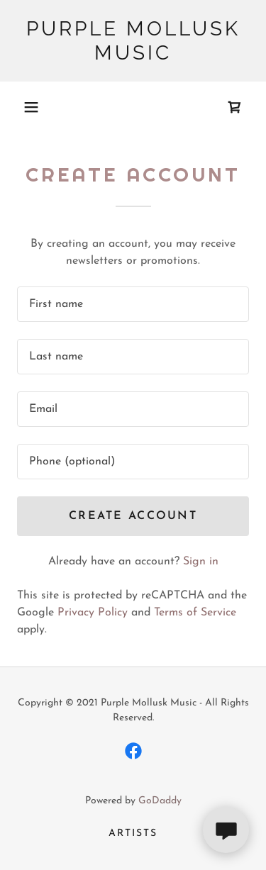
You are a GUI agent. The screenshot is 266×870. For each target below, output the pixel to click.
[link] (133, 41)
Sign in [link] (200, 561)
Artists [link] (133, 833)
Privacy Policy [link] (92, 612)
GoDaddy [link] (160, 801)
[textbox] (133, 304)
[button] (31, 107)
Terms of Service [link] (195, 612)
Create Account (133, 516)
